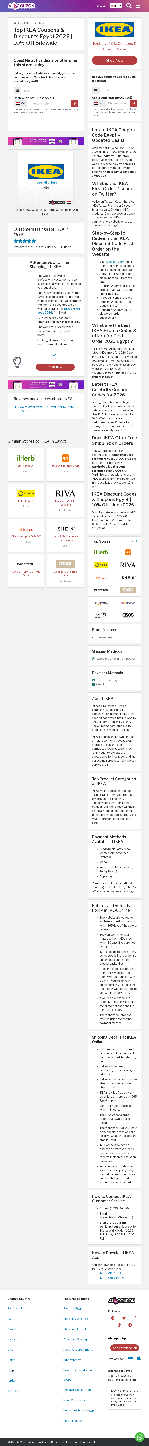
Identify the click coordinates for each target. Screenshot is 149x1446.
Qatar (11, 1360)
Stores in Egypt (73, 1308)
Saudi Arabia (15, 1308)
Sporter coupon (73, 1420)
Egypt (11, 1370)
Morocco (13, 1390)
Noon (26, 506)
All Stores (27, 23)
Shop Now (114, 60)
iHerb (26, 471)
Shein (66, 545)
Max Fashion (65, 581)
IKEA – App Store (110, 1272)
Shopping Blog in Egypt (77, 1329)
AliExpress (26, 541)
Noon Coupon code (75, 1400)
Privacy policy (72, 1360)
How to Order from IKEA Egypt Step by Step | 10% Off (46, 408)
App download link (125, 1348)
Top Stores (101, 541)
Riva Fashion (65, 510)
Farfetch (26, 581)
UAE (10, 1318)
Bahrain (12, 1339)
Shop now (55, 367)
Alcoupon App (117, 1338)
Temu (65, 471)
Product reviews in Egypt (79, 1410)
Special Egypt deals (75, 1318)
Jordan (12, 1380)
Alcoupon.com (115, 261)
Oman (11, 1349)
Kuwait (12, 1329)
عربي (101, 5)
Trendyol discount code (78, 1389)
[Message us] (140, 1437)
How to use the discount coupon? (78, 1375)
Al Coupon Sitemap (75, 1339)
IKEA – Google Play (111, 1277)
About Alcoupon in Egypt (78, 1349)
